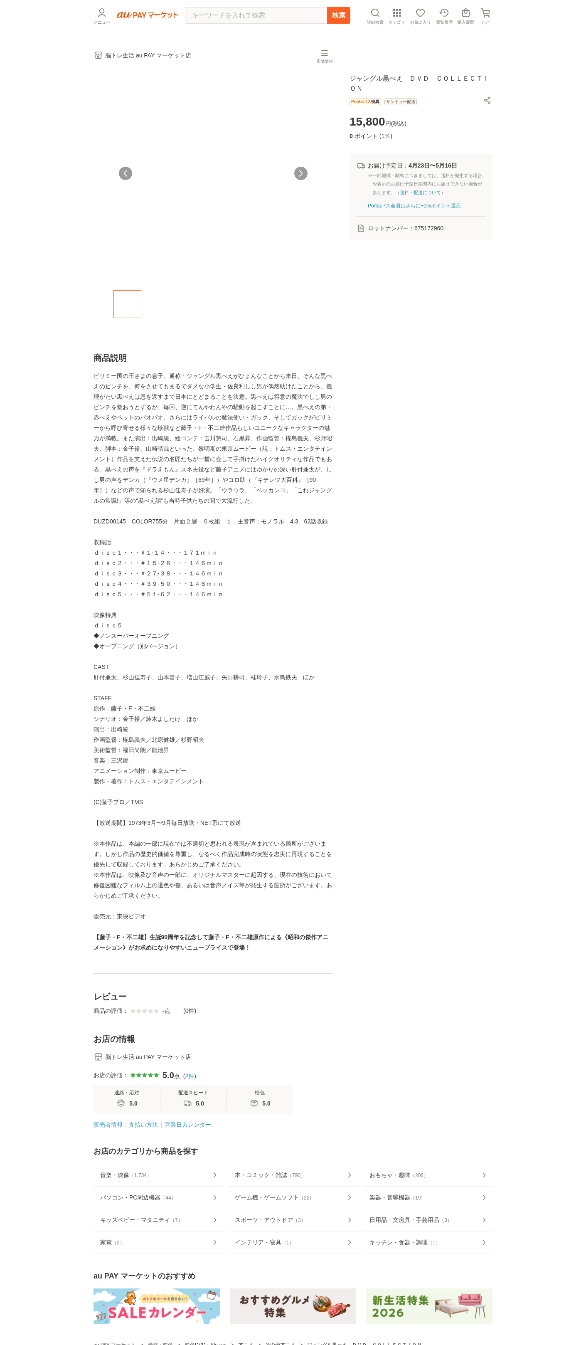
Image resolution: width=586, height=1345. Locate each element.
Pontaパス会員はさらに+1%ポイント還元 (414, 206)
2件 (189, 1076)
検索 (338, 15)
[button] (487, 100)
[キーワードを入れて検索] (256, 15)
